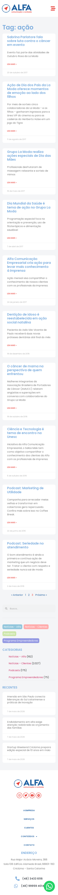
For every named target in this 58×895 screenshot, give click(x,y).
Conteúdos (29, 836)
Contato (29, 845)
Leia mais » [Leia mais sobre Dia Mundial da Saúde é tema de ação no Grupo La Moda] (12, 238)
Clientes (29, 827)
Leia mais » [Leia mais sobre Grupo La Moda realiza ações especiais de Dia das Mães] (12, 182)
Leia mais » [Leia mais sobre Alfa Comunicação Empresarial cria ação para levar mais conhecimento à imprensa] (12, 293)
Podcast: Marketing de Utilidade (25, 490)
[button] (52, 8)
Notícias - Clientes (36, 627)
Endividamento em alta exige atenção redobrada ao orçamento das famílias (28, 725)
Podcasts (9, 633)
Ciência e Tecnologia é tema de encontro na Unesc (25, 433)
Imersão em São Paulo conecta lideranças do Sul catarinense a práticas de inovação (26, 699)
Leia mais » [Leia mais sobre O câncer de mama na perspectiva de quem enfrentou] (12, 408)
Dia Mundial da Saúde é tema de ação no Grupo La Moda (28, 207)
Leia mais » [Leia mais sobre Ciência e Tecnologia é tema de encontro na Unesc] (12, 467)
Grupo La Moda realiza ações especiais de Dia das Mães (29, 156)
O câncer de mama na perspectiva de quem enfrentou (25, 370)
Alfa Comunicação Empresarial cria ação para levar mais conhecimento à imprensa (29, 265)
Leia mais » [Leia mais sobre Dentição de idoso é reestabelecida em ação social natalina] (12, 345)
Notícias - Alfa (12, 627)
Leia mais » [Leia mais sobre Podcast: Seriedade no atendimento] (12, 577)
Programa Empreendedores (21, 640)
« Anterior (17, 595)
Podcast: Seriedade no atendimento (25, 545)
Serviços (29, 819)
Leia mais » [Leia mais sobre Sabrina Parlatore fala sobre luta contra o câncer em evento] (12, 64)
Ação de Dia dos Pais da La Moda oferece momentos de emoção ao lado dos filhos (28, 91)
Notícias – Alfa (17, 656)
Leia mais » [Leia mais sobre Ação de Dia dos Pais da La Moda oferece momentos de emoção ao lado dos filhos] (12, 131)
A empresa (29, 810)
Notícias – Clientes (20, 663)
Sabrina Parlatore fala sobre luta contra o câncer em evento (28, 41)
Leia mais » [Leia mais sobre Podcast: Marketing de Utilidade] (12, 522)
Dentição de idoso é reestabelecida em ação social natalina (27, 318)
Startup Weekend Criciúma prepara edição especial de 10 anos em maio (29, 748)
